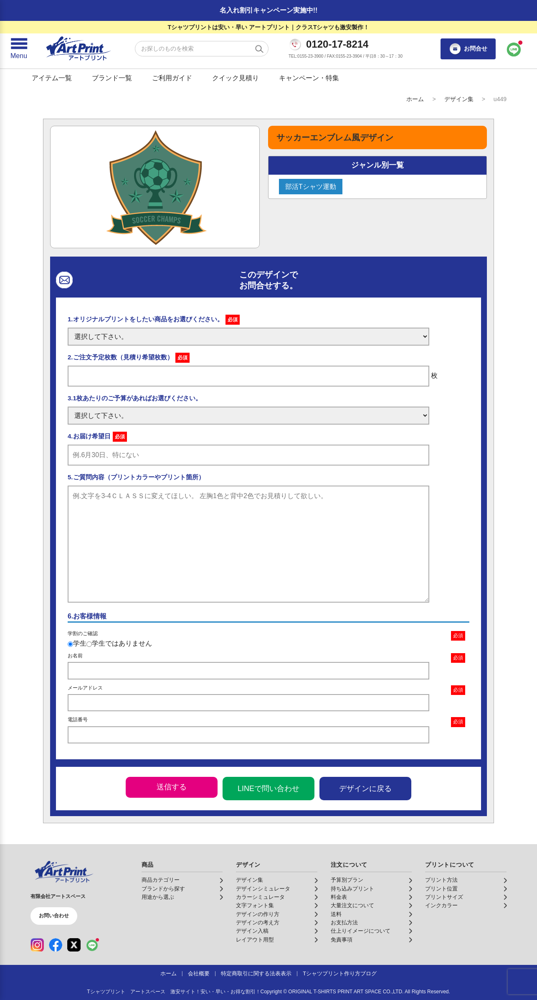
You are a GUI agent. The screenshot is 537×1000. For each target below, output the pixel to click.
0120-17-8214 (337, 44)
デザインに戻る (365, 788)
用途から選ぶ (158, 897)
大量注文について (352, 905)
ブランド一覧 (112, 77)
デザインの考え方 (257, 923)
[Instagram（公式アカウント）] (37, 945)
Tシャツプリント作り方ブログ (340, 974)
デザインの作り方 (257, 914)
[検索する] (259, 48)
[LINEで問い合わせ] (514, 49)
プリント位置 (441, 889)
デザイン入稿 (252, 931)
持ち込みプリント (352, 889)
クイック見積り (235, 77)
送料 (336, 914)
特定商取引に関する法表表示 (256, 974)
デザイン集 (459, 99)
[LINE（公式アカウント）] (92, 945)
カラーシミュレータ (260, 897)
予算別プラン (347, 880)
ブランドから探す (163, 889)
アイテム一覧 (52, 77)
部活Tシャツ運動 (310, 186)
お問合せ (468, 49)
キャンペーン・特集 (309, 77)
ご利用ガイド (172, 77)
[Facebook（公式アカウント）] (55, 945)
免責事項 (341, 940)
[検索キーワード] (201, 48)
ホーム (415, 99)
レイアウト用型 (255, 940)
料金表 (339, 897)
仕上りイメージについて (360, 931)
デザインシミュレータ (263, 889)
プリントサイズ (444, 897)
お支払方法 (344, 923)
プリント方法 (441, 880)
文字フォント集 (255, 905)
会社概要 (199, 974)
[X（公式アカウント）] (74, 945)
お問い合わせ (54, 916)
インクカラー (441, 905)
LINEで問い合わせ (268, 788)
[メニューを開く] (18, 49)
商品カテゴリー (161, 880)
